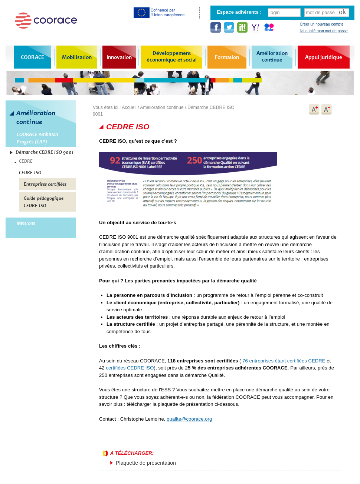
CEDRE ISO (30, 173)
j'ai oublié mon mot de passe (324, 31)
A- (326, 109)
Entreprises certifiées (45, 184)
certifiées (129, 368)
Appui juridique (323, 57)
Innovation (119, 57)
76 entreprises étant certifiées (283, 361)
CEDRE (26, 161)
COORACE (32, 57)
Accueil (129, 107)
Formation (227, 57)
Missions (26, 223)
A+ (314, 109)
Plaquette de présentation (146, 463)
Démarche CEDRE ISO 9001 (44, 152)
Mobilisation (77, 57)
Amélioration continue (272, 56)
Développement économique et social (172, 56)
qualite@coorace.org (189, 419)
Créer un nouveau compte (322, 24)
